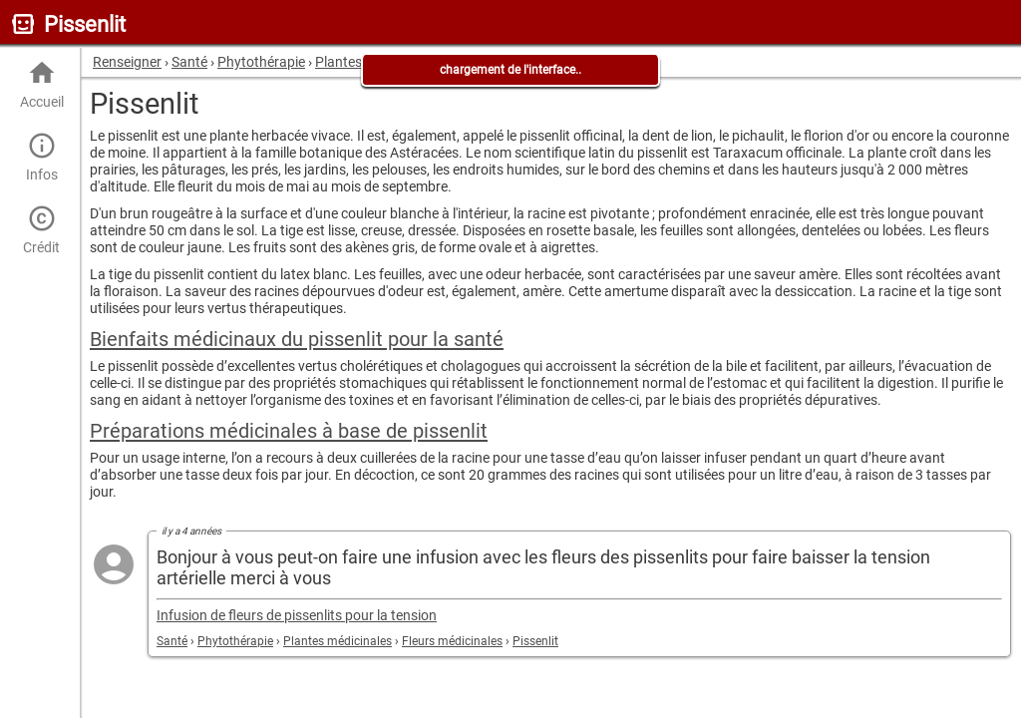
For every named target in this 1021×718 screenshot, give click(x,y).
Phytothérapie (235, 641)
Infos (41, 157)
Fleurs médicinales (452, 641)
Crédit (41, 229)
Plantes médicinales (337, 641)
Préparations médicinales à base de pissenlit (289, 431)
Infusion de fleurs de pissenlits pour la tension (297, 615)
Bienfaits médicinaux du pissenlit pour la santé (297, 339)
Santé (172, 641)
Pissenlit (535, 641)
